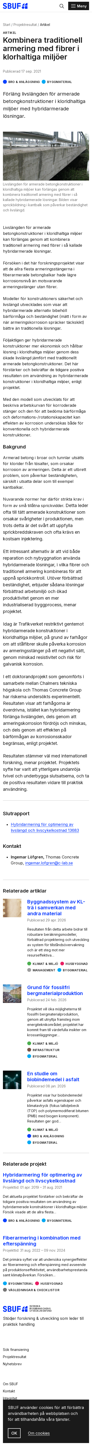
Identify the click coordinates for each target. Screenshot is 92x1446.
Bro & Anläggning (24, 82)
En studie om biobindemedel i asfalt (53, 1076)
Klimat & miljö (45, 964)
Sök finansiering (16, 1349)
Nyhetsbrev (12, 1364)
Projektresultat (25, 24)
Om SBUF (10, 1384)
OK (14, 1433)
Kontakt (9, 1391)
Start (6, 24)
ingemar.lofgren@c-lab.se (49, 862)
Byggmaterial (59, 82)
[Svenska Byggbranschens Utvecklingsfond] (17, 6)
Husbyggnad (77, 964)
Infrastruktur (46, 1050)
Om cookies (39, 1433)
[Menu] (78, 6)
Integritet (10, 1398)
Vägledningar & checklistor (33, 1290)
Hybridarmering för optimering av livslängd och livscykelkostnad (42, 1178)
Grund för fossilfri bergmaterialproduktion (55, 990)
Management (44, 970)
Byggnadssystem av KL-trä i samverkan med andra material (56, 907)
